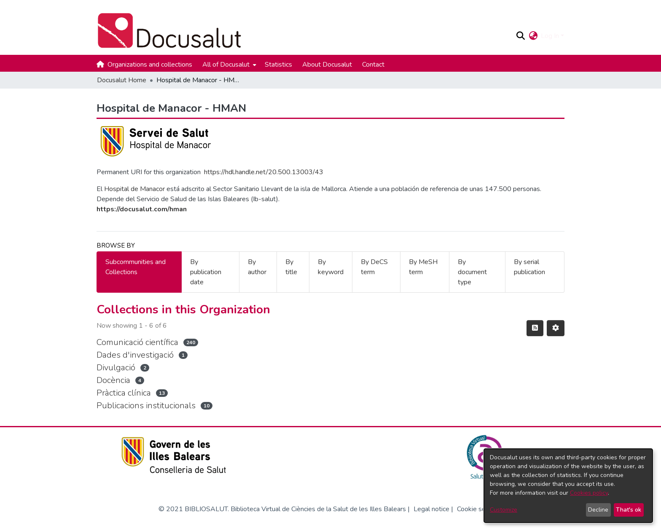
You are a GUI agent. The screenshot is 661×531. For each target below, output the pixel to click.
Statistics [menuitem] (278, 64)
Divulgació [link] (116, 367)
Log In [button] (551, 35)
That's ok (628, 510)
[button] (520, 36)
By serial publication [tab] (529, 267)
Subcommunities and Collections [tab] (135, 267)
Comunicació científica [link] (137, 342)
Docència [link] (113, 380)
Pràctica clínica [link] (124, 393)
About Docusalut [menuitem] (327, 64)
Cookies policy (589, 493)
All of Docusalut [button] (226, 64)
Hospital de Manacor (134, 189)
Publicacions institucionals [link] (146, 405)
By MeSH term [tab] (423, 267)
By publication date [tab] (205, 272)
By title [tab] (291, 267)
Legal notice (431, 509)
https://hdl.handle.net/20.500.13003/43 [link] (263, 172)
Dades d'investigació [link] (135, 355)
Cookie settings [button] (479, 509)
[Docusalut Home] (302, 30)
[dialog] (568, 486)
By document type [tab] (472, 272)
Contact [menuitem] (373, 64)
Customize (503, 510)
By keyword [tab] (331, 267)
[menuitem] (228, 64)
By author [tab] (257, 267)
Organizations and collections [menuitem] (149, 64)
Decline (598, 510)
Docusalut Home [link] (121, 80)
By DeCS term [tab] (374, 267)
